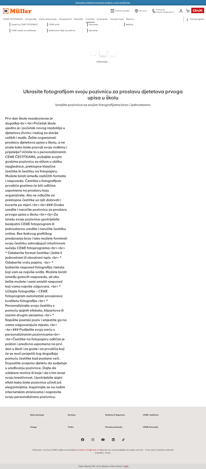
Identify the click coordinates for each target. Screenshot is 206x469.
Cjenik (125, 466)
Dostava (72, 414)
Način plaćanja (37, 414)
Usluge (33, 427)
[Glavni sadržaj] (103, 218)
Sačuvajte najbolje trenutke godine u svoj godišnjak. (103, 2)
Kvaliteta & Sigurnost (115, 414)
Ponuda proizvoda (113, 427)
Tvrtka (71, 427)
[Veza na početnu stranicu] (31, 11)
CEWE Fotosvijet (150, 427)
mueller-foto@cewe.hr (88, 449)
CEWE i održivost (151, 414)
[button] (181, 11)
